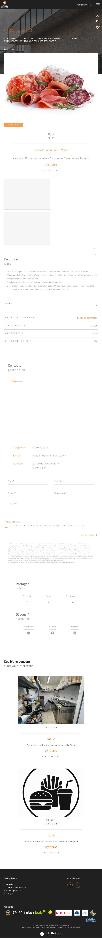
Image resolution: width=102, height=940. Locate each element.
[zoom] (27, 180)
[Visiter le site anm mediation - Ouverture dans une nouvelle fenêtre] (64, 914)
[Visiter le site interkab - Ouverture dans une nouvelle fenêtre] (34, 913)
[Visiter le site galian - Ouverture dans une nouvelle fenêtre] (17, 914)
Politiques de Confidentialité (37, 561)
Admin (54, 928)
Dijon (57, 39)
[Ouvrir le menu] (98, 4)
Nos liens (60, 928)
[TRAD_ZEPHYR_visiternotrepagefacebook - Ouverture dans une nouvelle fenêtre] (69, 886)
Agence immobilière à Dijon (15, 39)
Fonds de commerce (70, 39)
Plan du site (36, 928)
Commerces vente (35, 39)
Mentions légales (46, 928)
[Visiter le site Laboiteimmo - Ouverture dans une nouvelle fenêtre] (51, 933)
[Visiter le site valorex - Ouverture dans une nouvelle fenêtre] (85, 914)
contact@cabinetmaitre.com (49, 455)
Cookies (77, 928)
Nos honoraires (26, 928)
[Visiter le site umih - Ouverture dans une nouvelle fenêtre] (77, 915)
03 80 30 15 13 (40, 447)
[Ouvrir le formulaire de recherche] (84, 5)
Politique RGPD (69, 928)
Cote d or (49, 39)
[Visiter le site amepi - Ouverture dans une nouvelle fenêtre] (90, 922)
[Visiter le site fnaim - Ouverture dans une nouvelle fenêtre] (50, 914)
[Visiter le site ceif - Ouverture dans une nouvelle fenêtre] (93, 914)
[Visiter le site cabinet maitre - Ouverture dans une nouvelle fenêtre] (8, 914)
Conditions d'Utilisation (55, 561)
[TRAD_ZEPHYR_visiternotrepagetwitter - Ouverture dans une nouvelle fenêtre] (76, 886)
